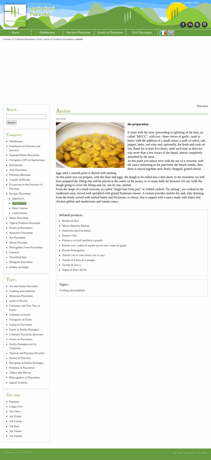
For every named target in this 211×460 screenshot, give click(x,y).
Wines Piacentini (18, 217)
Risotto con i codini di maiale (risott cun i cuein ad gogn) (94, 245)
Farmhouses (47, 32)
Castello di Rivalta (19, 179)
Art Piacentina (17, 237)
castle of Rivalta (18, 300)
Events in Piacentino (110, 32)
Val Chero (15, 411)
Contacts (14, 252)
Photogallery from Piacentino (25, 247)
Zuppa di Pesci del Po (74, 269)
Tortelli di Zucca (71, 264)
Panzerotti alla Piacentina (76, 230)
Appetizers (18, 198)
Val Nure (14, 426)
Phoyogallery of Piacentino (24, 377)
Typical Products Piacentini (24, 223)
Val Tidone (15, 431)
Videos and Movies (20, 372)
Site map (177, 452)
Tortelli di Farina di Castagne (78, 260)
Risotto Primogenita (73, 250)
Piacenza (202, 106)
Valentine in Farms (20, 314)
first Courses (19, 203)
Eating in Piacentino (20, 324)
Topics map (189, 452)
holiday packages (19, 267)
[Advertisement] (105, 71)
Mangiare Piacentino (20, 262)
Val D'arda (15, 416)
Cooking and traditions (72, 290)
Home (15, 32)
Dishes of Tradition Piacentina (19, 39)
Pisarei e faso (69, 235)
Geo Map (201, 452)
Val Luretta (15, 421)
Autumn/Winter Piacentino (24, 155)
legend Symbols (18, 382)
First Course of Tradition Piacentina (55, 39)
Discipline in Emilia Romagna (26, 362)
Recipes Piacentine (78, 32)
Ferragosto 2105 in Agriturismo (27, 160)
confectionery (20, 213)
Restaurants (15, 165)
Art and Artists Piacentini (23, 286)
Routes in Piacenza (20, 358)
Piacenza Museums (20, 174)
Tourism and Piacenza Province (27, 353)
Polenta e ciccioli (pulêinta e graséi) (82, 240)
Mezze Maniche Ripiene (76, 225)
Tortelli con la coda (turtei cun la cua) (83, 255)
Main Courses (20, 208)
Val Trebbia (15, 436)
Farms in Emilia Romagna (24, 329)
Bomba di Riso (70, 220)
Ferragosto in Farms (20, 319)
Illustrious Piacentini (21, 232)
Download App (17, 257)
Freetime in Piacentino (22, 367)
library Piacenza (18, 242)
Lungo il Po (16, 406)
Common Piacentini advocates (26, 334)
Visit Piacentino (142, 32)
